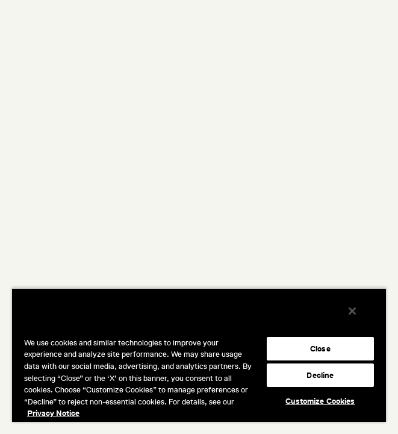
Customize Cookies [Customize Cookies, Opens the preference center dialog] (320, 401)
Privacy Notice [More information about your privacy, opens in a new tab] (53, 413)
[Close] (360, 319)
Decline (320, 375)
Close (320, 348)
